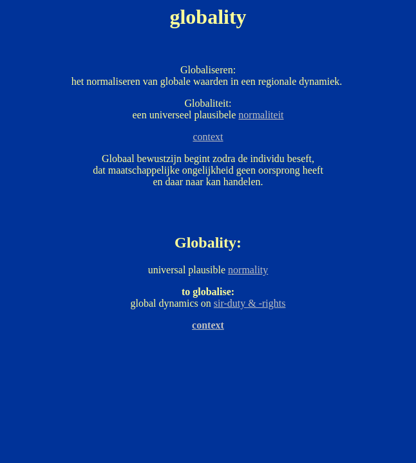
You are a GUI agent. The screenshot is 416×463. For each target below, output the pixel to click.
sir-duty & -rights (250, 303)
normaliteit (260, 114)
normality (248, 269)
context (208, 136)
